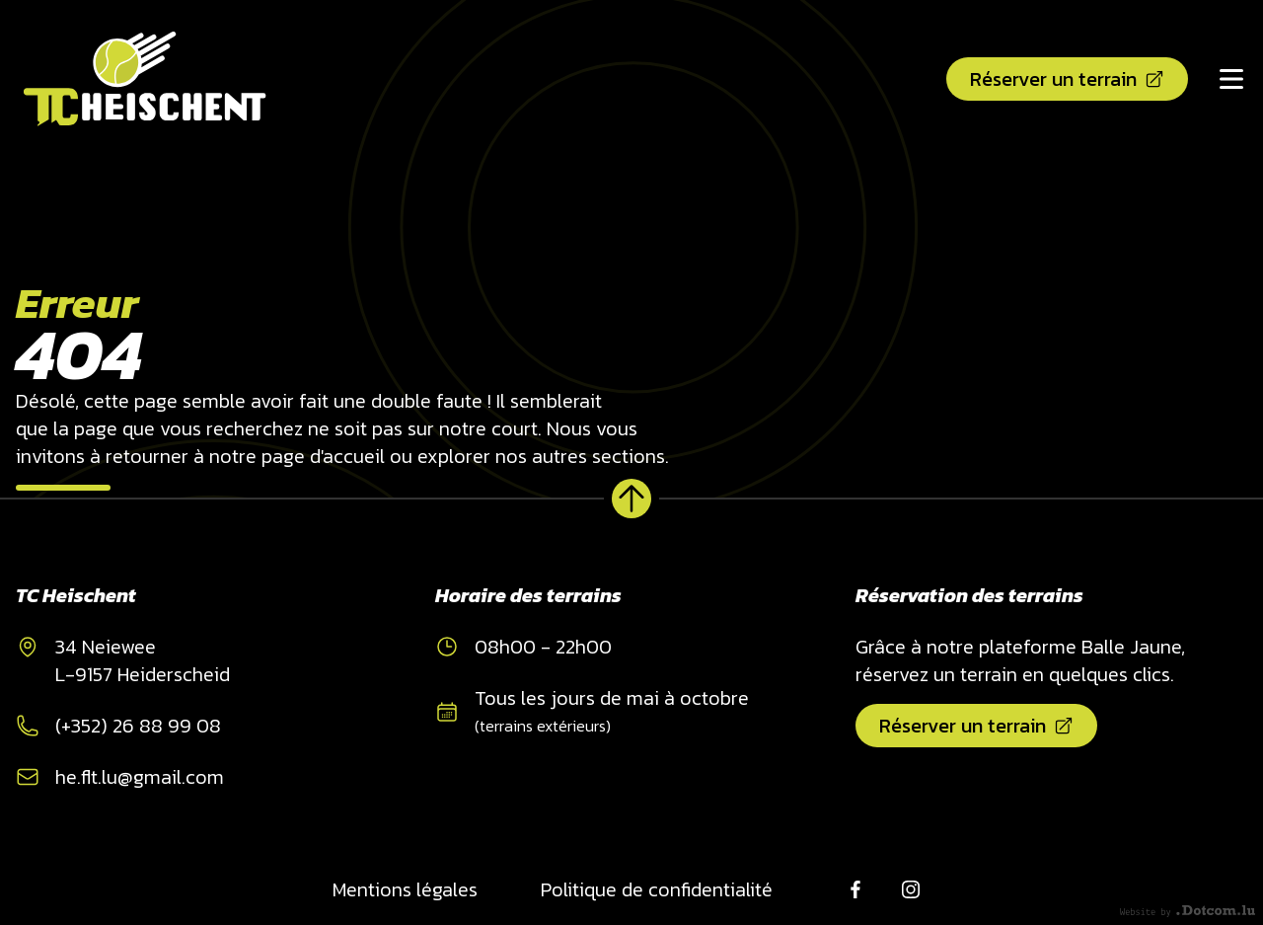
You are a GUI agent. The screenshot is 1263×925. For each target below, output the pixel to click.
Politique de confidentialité (657, 889)
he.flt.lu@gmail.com (139, 777)
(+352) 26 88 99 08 (138, 725)
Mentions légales (405, 889)
